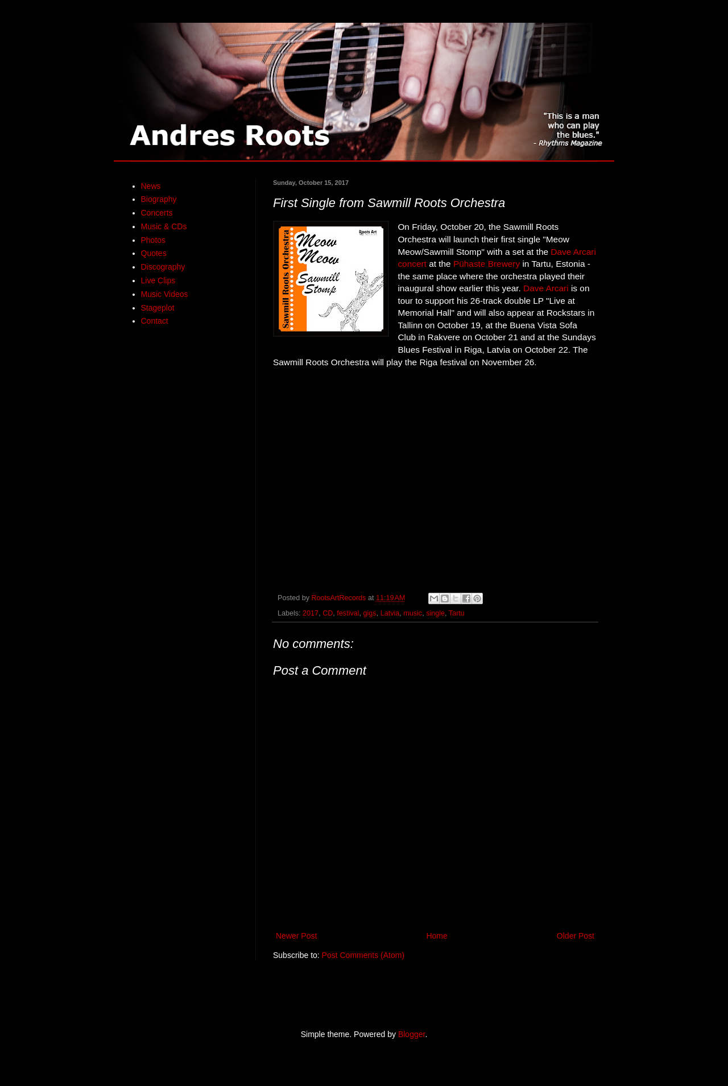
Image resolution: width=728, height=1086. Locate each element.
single (435, 613)
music (412, 613)
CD (327, 613)
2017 (310, 613)
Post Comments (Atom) (363, 955)
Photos (153, 240)
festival (348, 613)
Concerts (157, 212)
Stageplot (158, 307)
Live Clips (158, 280)
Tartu (457, 613)
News (151, 186)
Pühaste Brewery (486, 264)
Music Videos (164, 294)
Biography (159, 199)
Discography (163, 266)
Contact (154, 320)
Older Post (575, 935)
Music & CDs (164, 226)
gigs (370, 613)
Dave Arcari (546, 288)
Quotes (154, 253)
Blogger (411, 1034)
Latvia (390, 613)
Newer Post (296, 935)
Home (436, 935)
